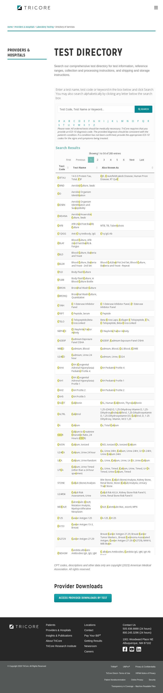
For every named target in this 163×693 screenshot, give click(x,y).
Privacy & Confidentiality (145, 667)
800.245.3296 (131, 632)
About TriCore (54, 640)
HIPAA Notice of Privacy (146, 673)
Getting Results (93, 640)
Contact (88, 630)
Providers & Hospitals (25, 27)
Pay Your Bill (91, 635)
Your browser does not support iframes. (105, 321)
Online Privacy (137, 680)
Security (152, 680)
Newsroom (90, 646)
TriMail (113, 667)
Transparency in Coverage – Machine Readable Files (133, 686)
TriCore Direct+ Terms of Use (118, 673)
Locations (90, 624)
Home (10, 27)
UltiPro (126, 667)
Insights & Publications (59, 635)
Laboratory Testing (45, 27)
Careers (89, 651)
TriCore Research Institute (61, 646)
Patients (50, 624)
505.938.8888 (131, 628)
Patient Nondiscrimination (114, 680)
